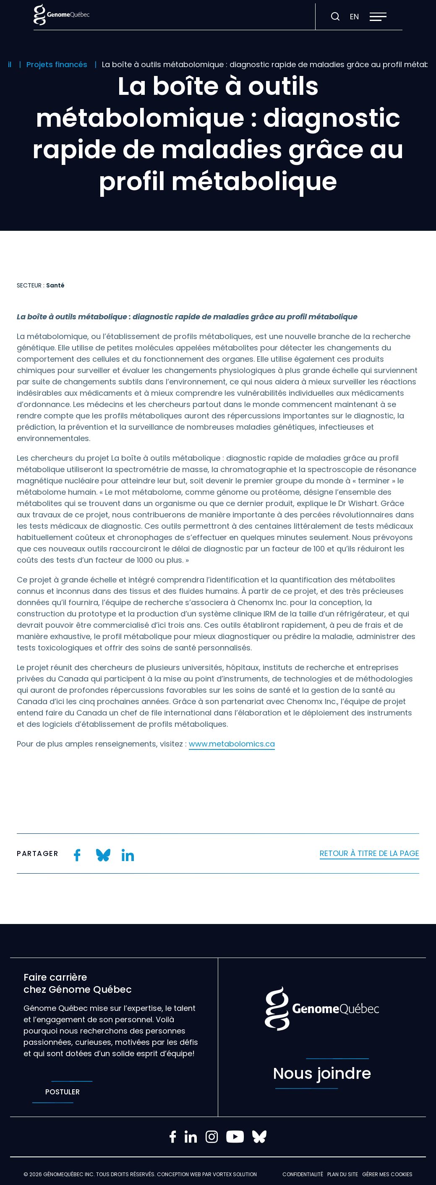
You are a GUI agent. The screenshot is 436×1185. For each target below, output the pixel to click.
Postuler (62, 1092)
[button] (378, 17)
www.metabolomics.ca (232, 744)
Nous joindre (322, 1073)
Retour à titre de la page (369, 853)
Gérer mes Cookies (387, 1174)
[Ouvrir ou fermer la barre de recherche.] (335, 16)
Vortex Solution (235, 1174)
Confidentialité (302, 1174)
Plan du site (342, 1174)
